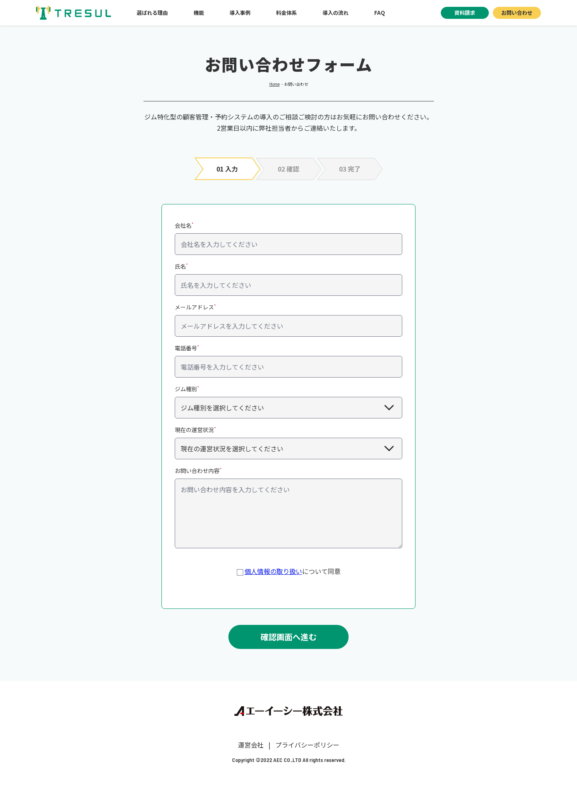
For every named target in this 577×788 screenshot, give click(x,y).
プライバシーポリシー (307, 745)
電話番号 (187, 347)
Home (274, 84)
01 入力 (227, 169)
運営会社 (251, 745)
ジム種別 (187, 388)
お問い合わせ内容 (198, 470)
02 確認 (288, 169)
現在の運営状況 (195, 429)
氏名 (181, 266)
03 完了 (350, 169)
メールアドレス (195, 307)
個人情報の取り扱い (273, 571)
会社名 (184, 225)
